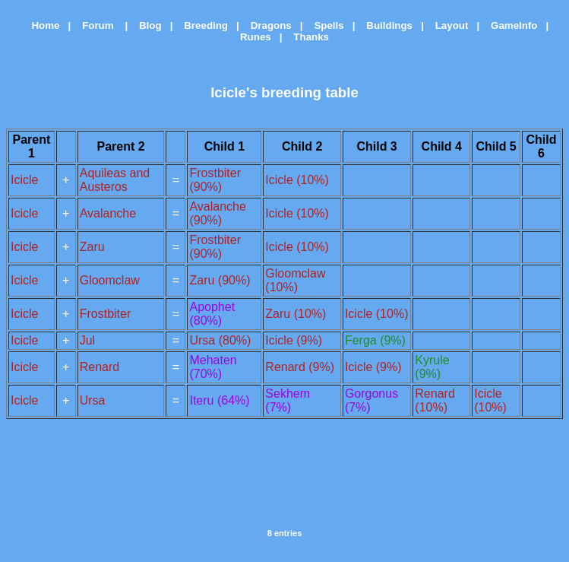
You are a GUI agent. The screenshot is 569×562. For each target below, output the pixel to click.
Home (40, 25)
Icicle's (234, 92)
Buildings (385, 25)
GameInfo (510, 25)
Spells (324, 25)
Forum (95, 25)
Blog (146, 25)
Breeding (201, 25)
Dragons (267, 25)
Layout (448, 25)
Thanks (307, 37)
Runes (251, 37)
